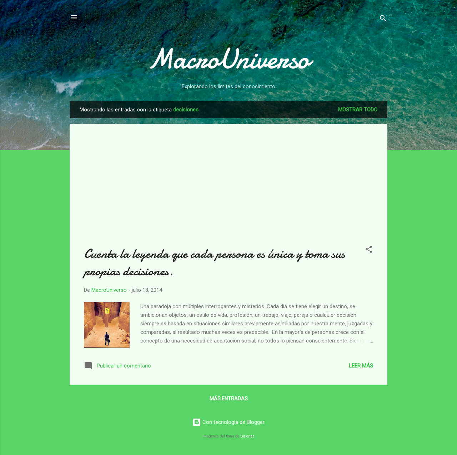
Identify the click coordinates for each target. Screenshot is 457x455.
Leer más (361, 365)
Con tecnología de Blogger (228, 422)
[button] (369, 250)
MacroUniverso (228, 59)
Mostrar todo (357, 109)
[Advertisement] (228, 188)
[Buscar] (383, 19)
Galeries (247, 436)
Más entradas (229, 398)
